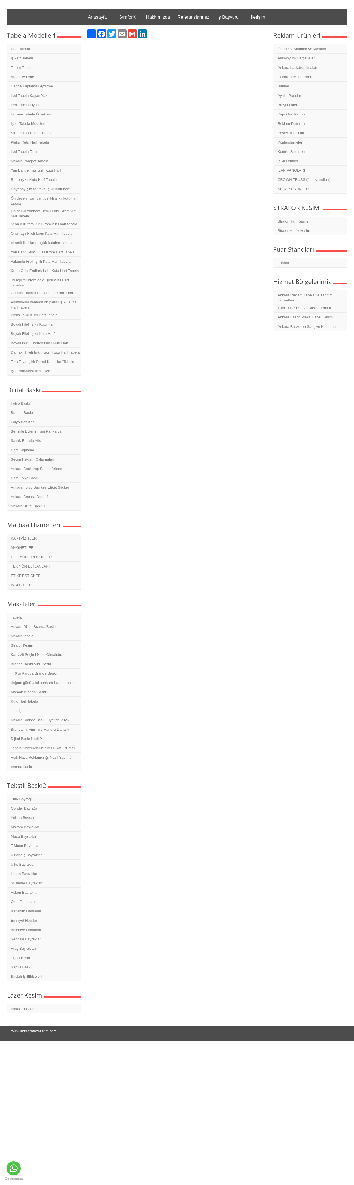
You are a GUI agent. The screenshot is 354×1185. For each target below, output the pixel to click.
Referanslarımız (193, 17)
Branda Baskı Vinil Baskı (31, 664)
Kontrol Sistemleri (292, 151)
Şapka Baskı (21, 967)
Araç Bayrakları (23, 948)
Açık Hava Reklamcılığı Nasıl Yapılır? (41, 757)
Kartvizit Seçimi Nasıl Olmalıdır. (36, 655)
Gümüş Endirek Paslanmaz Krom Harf (42, 293)
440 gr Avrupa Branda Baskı (34, 673)
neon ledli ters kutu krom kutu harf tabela (44, 224)
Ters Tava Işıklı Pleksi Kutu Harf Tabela (42, 362)
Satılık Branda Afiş (26, 441)
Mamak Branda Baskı (28, 692)
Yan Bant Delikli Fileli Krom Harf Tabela (43, 252)
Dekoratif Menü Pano (295, 77)
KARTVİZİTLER (24, 538)
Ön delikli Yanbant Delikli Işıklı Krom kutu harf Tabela (44, 213)
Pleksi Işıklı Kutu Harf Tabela (34, 315)
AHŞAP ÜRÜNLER (293, 189)
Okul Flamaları (23, 902)
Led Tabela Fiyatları (27, 105)
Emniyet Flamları (25, 920)
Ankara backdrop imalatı (297, 67)
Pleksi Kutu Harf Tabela (30, 142)
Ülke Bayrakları (23, 864)
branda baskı (21, 767)
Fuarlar (283, 263)
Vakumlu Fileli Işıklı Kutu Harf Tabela (41, 261)
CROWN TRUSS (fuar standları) (304, 179)
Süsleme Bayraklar (26, 883)
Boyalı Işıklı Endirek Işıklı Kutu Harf (39, 343)
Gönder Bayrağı (24, 808)
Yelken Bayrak (22, 818)
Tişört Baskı (20, 958)
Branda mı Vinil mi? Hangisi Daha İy (40, 729)
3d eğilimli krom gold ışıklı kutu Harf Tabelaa (40, 282)
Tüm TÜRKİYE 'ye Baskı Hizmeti (304, 308)
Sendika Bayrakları (26, 939)
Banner (283, 86)
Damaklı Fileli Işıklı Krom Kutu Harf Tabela (45, 352)
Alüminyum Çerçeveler (296, 58)
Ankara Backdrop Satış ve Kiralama (307, 326)
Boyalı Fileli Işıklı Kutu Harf (33, 324)
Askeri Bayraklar (24, 892)
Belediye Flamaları (26, 930)
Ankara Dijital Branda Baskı (33, 626)
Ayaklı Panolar (289, 95)
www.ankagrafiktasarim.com (33, 1031)
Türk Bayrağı (21, 799)
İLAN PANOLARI (291, 170)
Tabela (16, 617)
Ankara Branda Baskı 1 (30, 497)
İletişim (258, 17)
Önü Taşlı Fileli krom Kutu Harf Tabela (41, 233)
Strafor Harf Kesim (293, 221)
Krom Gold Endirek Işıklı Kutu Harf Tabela (45, 271)
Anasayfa (97, 17)
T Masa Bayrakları (25, 846)
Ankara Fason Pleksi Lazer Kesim (305, 317)
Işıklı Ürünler (288, 161)
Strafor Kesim (22, 645)
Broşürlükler (287, 105)
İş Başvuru (228, 17)
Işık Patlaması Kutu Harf (30, 371)
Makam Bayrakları (25, 827)
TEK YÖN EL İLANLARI (30, 566)
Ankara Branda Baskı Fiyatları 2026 (40, 720)
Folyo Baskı (20, 403)
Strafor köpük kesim (294, 230)
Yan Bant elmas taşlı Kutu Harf (36, 170)
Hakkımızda (158, 17)
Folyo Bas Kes (23, 422)
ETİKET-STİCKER (25, 576)
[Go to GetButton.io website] (14, 1179)
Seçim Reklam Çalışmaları (32, 459)
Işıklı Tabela (20, 49)
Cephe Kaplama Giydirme (32, 86)
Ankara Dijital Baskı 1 (28, 506)
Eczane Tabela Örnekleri (31, 114)
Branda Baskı (22, 412)
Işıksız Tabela (22, 58)
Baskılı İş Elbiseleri (26, 976)
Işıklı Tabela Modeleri (28, 123)
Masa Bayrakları (24, 836)
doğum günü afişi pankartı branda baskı (43, 683)
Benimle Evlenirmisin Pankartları (37, 431)
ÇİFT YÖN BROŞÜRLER (31, 557)
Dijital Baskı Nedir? (26, 739)
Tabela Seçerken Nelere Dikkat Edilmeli (43, 748)
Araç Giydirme (22, 77)
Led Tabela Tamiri (25, 151)
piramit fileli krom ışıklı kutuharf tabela (41, 243)
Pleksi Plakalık (23, 1009)
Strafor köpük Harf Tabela (31, 133)
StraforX (127, 17)
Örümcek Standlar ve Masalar (302, 49)
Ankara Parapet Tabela (29, 161)
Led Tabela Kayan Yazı (29, 95)
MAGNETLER (22, 548)
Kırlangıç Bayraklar (26, 855)
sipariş (16, 711)
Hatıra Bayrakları (25, 874)
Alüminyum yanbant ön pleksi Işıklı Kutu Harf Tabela (43, 304)
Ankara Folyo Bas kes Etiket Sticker (40, 487)
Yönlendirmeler (290, 142)
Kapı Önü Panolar (292, 114)
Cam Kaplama (22, 450)
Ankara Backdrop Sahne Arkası (36, 469)
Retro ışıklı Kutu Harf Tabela (34, 179)
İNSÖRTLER (21, 585)
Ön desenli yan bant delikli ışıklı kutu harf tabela (44, 201)
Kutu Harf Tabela (24, 701)
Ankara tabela (22, 636)
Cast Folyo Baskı (25, 478)
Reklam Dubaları (291, 123)
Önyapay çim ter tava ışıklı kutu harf (40, 189)
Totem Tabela (22, 67)
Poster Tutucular (291, 133)
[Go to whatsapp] (14, 1168)
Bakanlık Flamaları (26, 911)
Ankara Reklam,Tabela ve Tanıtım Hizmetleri (305, 297)
